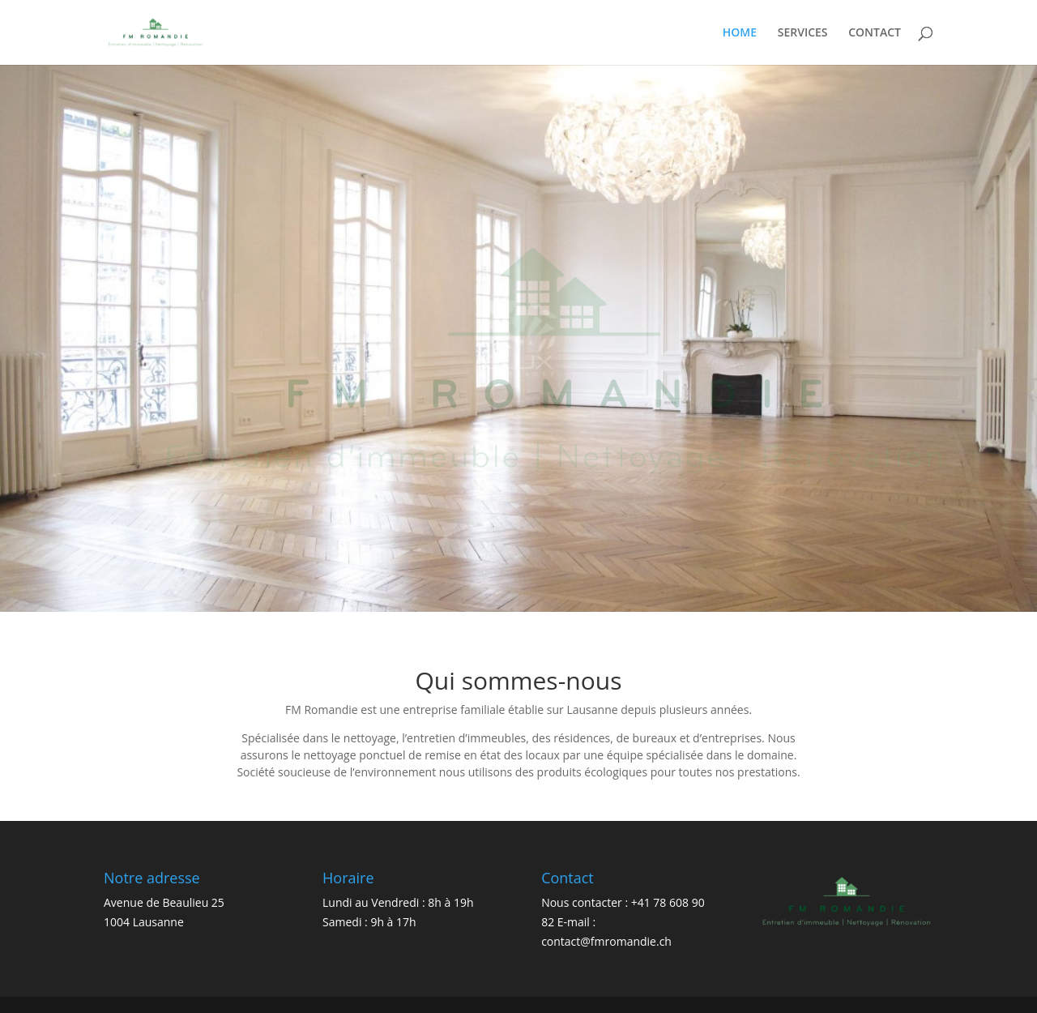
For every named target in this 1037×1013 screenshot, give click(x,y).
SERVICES (803, 33)
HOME (740, 33)
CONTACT (874, 33)
